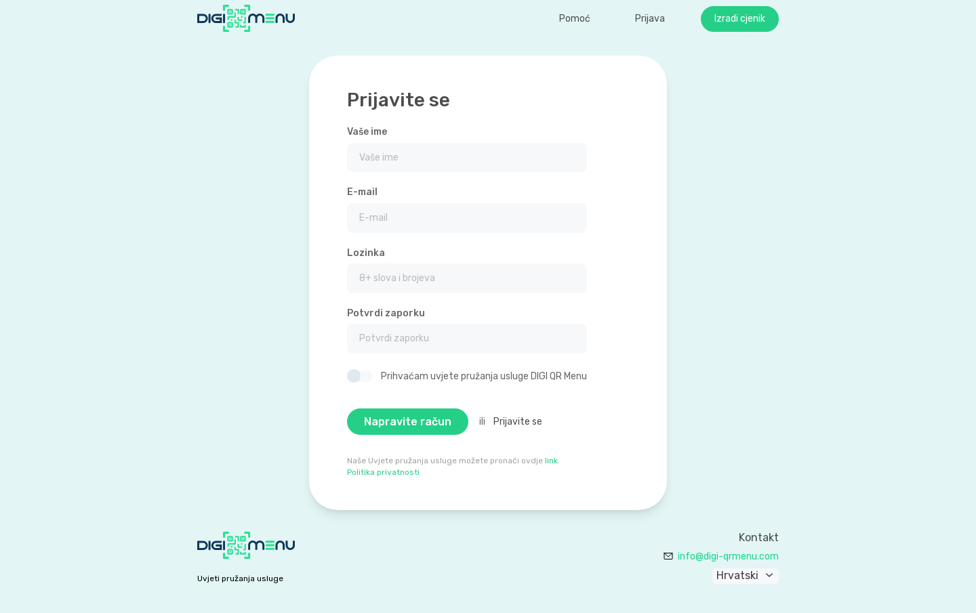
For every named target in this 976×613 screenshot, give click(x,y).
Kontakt (759, 538)
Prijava (650, 19)
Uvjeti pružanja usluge (240, 578)
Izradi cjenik (739, 18)
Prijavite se (517, 421)
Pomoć (574, 19)
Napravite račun (407, 421)
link (551, 460)
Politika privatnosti (383, 472)
